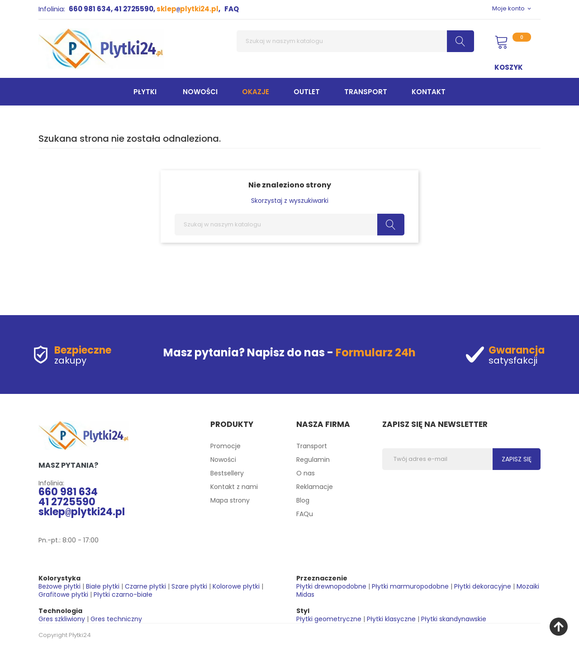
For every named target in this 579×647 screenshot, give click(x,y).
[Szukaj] (355, 41)
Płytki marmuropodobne (410, 586)
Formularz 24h (376, 352)
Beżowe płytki (59, 586)
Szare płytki (189, 586)
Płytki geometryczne (328, 618)
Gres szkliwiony (61, 618)
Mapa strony (230, 500)
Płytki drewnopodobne (331, 586)
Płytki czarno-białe (123, 594)
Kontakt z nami (234, 486)
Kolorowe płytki (236, 586)
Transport (311, 446)
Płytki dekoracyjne (482, 586)
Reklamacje (314, 486)
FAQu (304, 513)
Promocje (225, 446)
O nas (305, 473)
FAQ (231, 9)
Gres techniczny (116, 618)
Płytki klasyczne (391, 618)
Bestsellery (227, 473)
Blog (302, 500)
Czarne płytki (145, 586)
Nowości (223, 459)
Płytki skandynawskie (453, 618)
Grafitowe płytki (63, 594)
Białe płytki (102, 586)
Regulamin (313, 459)
